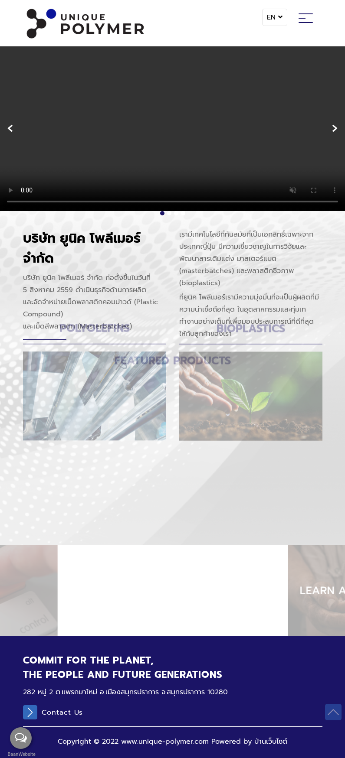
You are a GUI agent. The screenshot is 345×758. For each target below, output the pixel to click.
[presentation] (10, 128)
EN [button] (275, 17)
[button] (162, 213)
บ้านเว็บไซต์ (270, 741)
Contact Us (53, 712)
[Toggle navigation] (305, 19)
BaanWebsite (21, 754)
